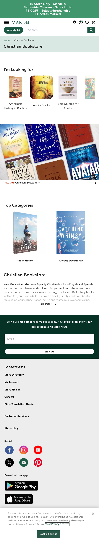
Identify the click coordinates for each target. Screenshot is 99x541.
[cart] (93, 22)
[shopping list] (87, 22)
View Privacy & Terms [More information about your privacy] (57, 524)
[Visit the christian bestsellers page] (93, 183)
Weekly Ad (13, 30)
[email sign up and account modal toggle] (81, 22)
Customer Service (15, 416)
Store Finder (12, 389)
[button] (46, 417)
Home (7, 40)
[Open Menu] (6, 22)
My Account (12, 382)
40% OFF (9, 182)
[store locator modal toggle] (74, 22)
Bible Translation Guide (19, 404)
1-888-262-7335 (14, 367)
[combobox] (56, 30)
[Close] (93, 513)
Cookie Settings (48, 534)
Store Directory (14, 374)
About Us (10, 428)
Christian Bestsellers (27, 182)
